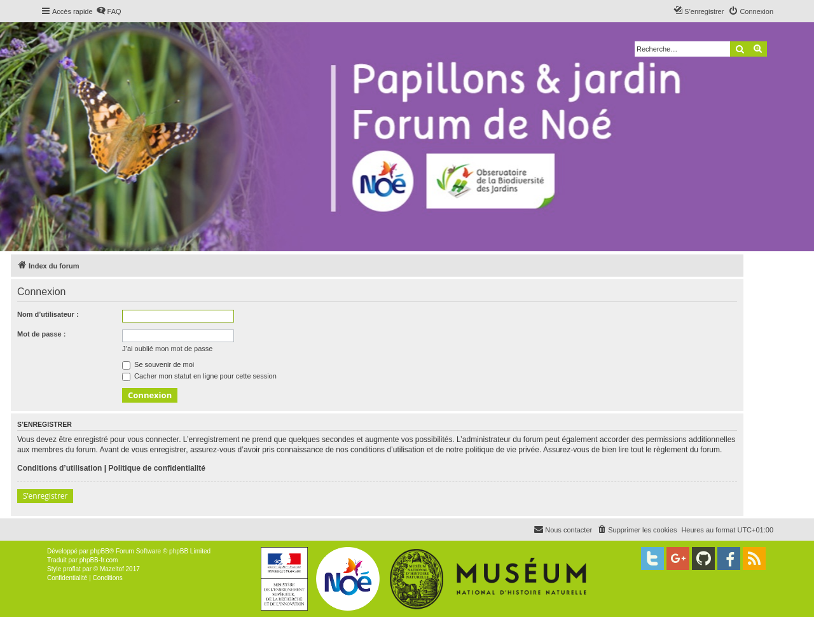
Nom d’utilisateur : (48, 314)
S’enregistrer (45, 495)
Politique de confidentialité (156, 468)
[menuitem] (108, 11)
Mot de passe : (41, 334)
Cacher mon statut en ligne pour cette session (199, 376)
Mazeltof (112, 568)
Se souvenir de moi (158, 364)
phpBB (99, 551)
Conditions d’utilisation (59, 468)
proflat (72, 568)
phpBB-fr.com (98, 560)
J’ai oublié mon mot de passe (167, 348)
